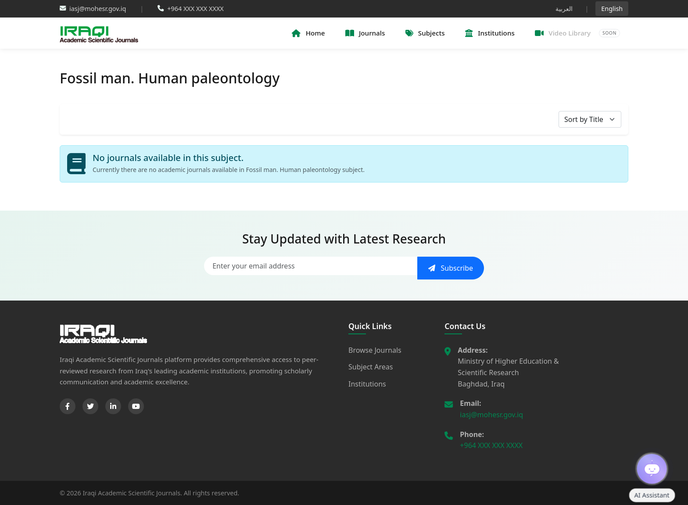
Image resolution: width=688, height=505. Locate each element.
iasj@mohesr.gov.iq (491, 414)
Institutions (367, 384)
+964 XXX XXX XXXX (491, 445)
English (612, 8)
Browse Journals (374, 350)
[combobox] (590, 119)
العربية (564, 8)
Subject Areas (370, 367)
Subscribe (450, 268)
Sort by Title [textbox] (583, 119)
